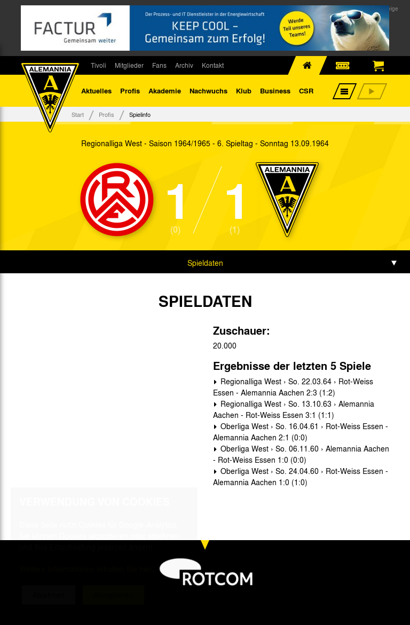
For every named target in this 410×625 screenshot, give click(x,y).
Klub (243, 90)
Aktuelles (96, 90)
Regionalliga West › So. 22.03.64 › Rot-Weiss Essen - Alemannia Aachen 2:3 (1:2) (293, 387)
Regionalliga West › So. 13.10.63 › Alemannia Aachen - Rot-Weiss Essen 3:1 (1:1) (293, 409)
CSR (306, 90)
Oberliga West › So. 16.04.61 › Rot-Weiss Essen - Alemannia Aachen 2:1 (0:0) (300, 431)
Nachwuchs (208, 90)
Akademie (164, 90)
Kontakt (213, 65)
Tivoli (98, 65)
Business (275, 90)
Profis (130, 90)
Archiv (184, 65)
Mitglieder (129, 65)
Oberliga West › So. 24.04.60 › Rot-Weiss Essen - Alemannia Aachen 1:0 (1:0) (300, 476)
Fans (159, 65)
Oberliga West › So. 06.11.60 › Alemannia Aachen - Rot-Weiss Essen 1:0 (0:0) (301, 454)
